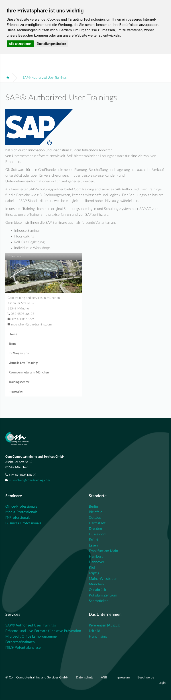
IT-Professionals (17, 517)
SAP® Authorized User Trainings (45, 77)
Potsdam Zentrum (103, 595)
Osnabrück (97, 590)
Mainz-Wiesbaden (103, 578)
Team (12, 343)
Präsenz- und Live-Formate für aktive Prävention (43, 631)
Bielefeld (95, 512)
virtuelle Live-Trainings (23, 363)
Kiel (92, 567)
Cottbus (95, 517)
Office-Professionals (21, 506)
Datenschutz (85, 677)
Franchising (98, 636)
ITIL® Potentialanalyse (23, 647)
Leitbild (94, 631)
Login (162, 682)
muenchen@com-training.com (29, 480)
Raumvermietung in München (29, 372)
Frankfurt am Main (103, 551)
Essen (93, 545)
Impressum (123, 677)
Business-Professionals (23, 523)
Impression (16, 391)
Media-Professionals (21, 512)
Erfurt (93, 540)
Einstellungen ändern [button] (51, 44)
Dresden (95, 528)
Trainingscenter (19, 382)
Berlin (93, 506)
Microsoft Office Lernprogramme (31, 636)
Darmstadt (97, 523)
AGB (104, 677)
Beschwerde (145, 677)
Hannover (96, 562)
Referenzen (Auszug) (104, 625)
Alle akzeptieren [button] (20, 44)
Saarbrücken (98, 601)
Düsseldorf (97, 534)
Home (13, 334)
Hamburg (96, 556)
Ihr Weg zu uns (19, 353)
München (96, 584)
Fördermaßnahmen (20, 642)
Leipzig (94, 573)
